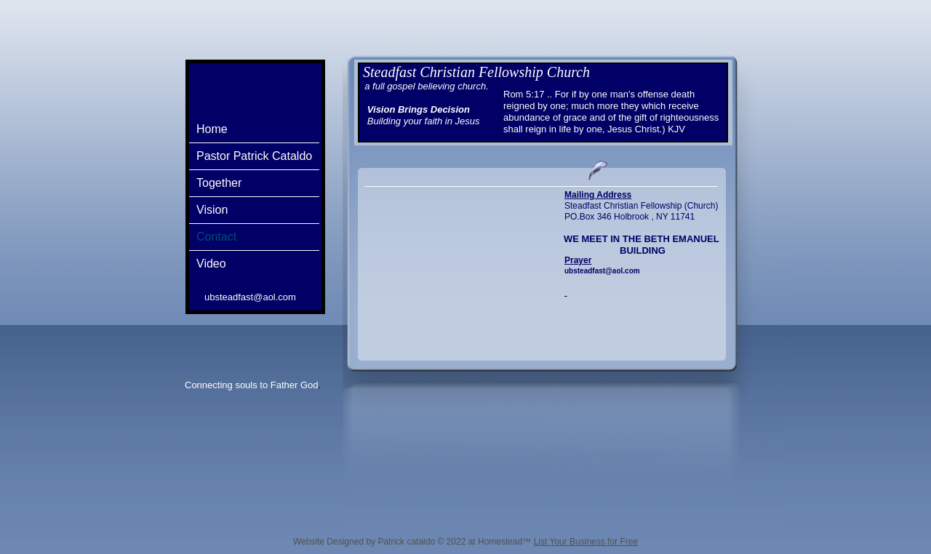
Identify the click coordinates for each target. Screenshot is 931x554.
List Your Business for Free (586, 542)
